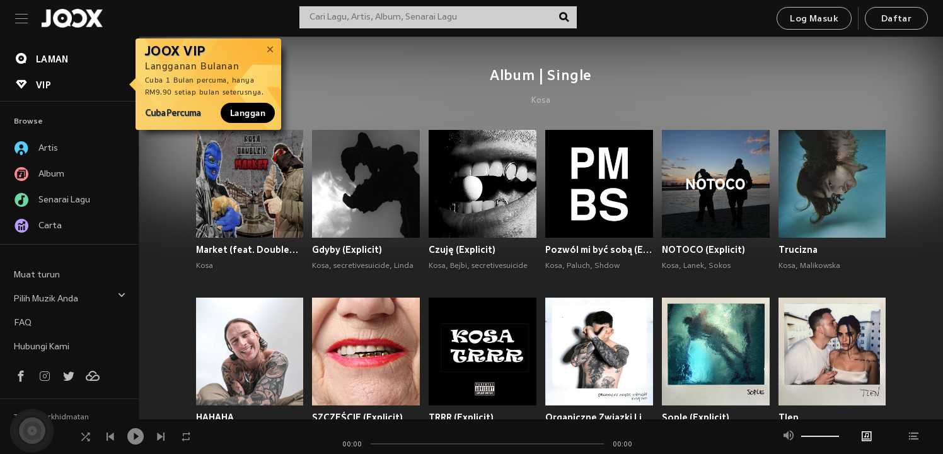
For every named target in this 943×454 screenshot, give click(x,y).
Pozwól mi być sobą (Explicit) (599, 250)
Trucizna (798, 250)
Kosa (540, 100)
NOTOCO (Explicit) (703, 250)
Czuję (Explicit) (462, 250)
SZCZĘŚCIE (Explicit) (357, 417)
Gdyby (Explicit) (347, 250)
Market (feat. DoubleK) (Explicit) (250, 250)
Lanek (693, 266)
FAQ (23, 323)
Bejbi (458, 266)
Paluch (578, 266)
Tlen (788, 417)
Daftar (896, 19)
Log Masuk (814, 19)
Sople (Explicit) (695, 417)
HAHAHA (215, 417)
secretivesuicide (361, 266)
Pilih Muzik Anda (70, 297)
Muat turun (37, 275)
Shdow (607, 266)
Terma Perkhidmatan (51, 417)
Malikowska (820, 266)
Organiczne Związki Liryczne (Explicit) (599, 417)
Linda (404, 266)
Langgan (247, 113)
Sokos (720, 266)
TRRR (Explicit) (461, 417)
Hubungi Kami (41, 347)
